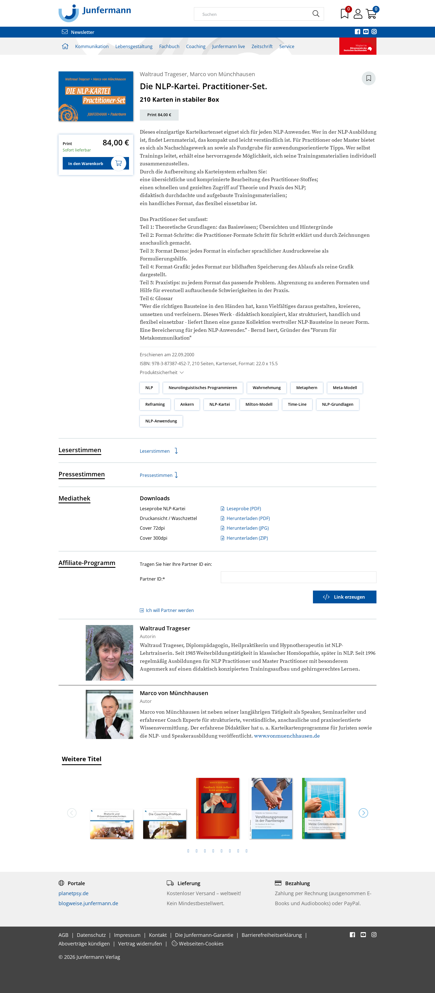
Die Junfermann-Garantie (205, 935)
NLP (149, 387)
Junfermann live (228, 46)
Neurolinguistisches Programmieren (203, 387)
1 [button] (188, 851)
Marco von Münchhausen (222, 74)
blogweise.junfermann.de (88, 903)
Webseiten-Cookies (198, 943)
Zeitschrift (262, 46)
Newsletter (78, 32)
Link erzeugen (344, 597)
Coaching (196, 46)
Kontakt (158, 935)
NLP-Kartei (219, 404)
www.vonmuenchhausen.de (287, 736)
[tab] (188, 851)
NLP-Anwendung (161, 421)
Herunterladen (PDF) (245, 518)
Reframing (155, 404)
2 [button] (196, 851)
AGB (64, 935)
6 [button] (230, 851)
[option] (111, 806)
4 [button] (213, 851)
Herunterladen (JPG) (245, 528)
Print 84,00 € (159, 114)
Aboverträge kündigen (85, 943)
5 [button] (221, 851)
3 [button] (205, 851)
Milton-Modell (259, 404)
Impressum (128, 935)
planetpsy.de (73, 893)
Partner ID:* (152, 579)
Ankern (187, 404)
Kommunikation (92, 46)
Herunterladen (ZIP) (244, 538)
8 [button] (246, 851)
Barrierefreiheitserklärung (272, 935)
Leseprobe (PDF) (241, 509)
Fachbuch (169, 46)
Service (286, 46)
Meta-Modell (345, 387)
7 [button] (238, 851)
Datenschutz (92, 935)
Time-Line (297, 404)
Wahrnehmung (267, 387)
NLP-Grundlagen (337, 404)
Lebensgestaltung (134, 46)
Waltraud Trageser (163, 74)
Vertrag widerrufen (140, 943)
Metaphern (306, 387)
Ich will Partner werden (167, 610)
